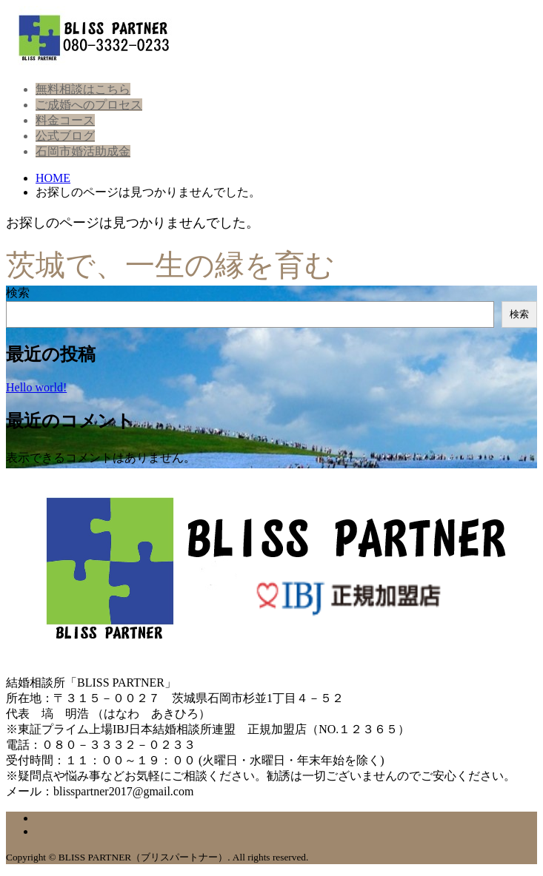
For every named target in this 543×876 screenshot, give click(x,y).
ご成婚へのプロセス (89, 104)
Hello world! (36, 387)
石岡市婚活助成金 (83, 151)
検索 (18, 292)
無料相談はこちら (83, 89)
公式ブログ (65, 135)
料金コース (65, 120)
